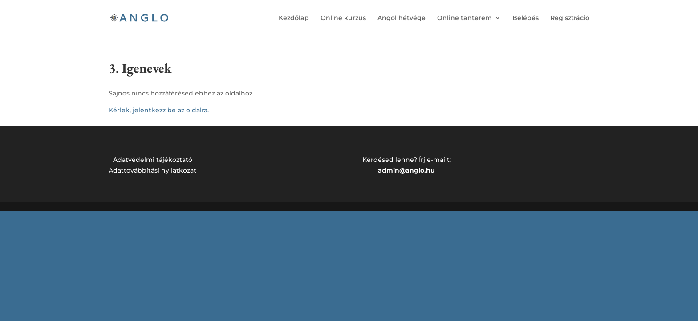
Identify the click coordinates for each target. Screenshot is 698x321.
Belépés (525, 18)
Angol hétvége (401, 18)
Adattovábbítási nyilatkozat (152, 170)
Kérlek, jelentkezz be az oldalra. (159, 110)
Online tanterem (464, 18)
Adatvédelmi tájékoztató (152, 160)
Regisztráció (569, 18)
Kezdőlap (294, 18)
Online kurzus (343, 18)
